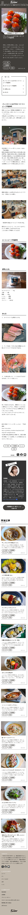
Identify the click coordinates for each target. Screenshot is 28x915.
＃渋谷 (12, 68)
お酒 (2, 881)
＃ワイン (19, 5)
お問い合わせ (4, 905)
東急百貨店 (4, 892)
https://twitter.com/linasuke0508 (9, 499)
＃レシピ (6, 68)
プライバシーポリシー (6, 897)
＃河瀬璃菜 (6, 65)
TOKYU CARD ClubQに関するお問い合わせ (10, 900)
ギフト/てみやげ (5, 879)
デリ (2, 876)
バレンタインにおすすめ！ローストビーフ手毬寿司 (12, 81)
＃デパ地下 (3, 5)
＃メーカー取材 (11, 5)
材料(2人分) (6, 89)
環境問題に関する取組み (6, 902)
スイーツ (3, 873)
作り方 (5, 92)
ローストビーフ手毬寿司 (10, 86)
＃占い (24, 5)
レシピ (3, 884)
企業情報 (3, 894)
